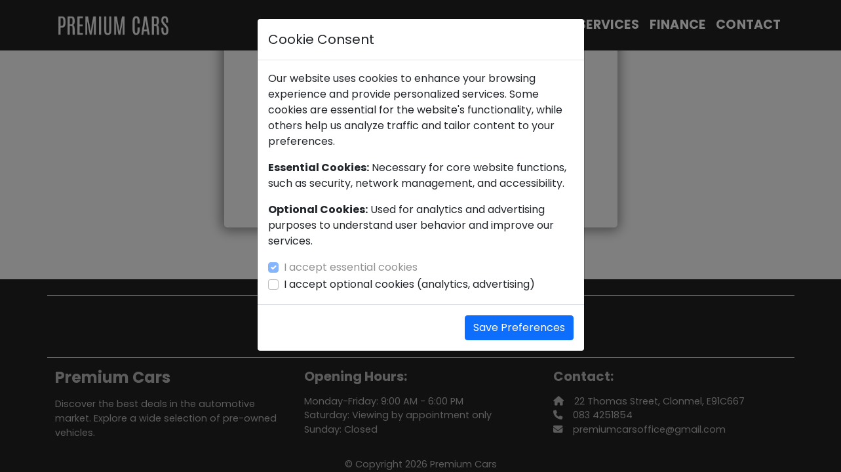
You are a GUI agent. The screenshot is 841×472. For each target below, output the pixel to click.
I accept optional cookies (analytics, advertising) (409, 284)
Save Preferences (519, 327)
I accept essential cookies (351, 267)
